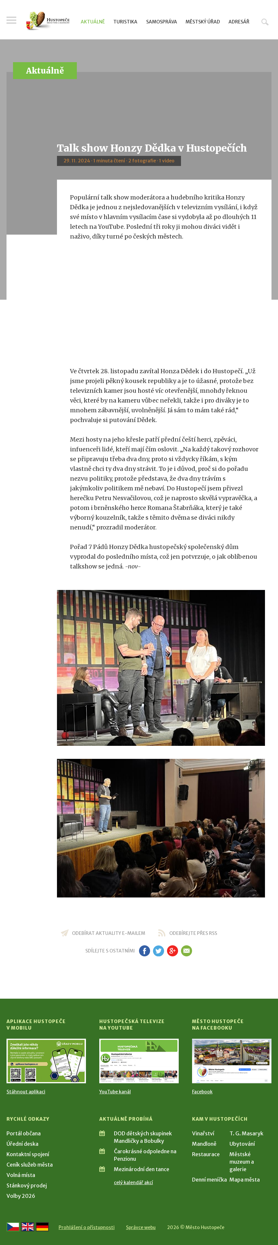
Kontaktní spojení (28, 1154)
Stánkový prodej (27, 1185)
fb (144, 951)
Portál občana (24, 1133)
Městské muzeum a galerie (241, 1161)
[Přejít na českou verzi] (13, 1226)
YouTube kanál (115, 1092)
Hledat (264, 21)
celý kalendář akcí (133, 1182)
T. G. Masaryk (246, 1133)
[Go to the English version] (27, 1226)
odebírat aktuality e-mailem (108, 933)
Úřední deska (22, 1144)
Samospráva (161, 22)
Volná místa (21, 1175)
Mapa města (244, 1179)
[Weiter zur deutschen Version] (42, 1226)
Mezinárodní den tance (141, 1169)
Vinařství (203, 1133)
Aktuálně (93, 22)
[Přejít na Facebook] (231, 1061)
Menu (11, 20)
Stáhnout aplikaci (26, 1092)
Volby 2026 (21, 1196)
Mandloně (204, 1144)
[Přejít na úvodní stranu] (48, 21)
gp (172, 951)
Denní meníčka (209, 1179)
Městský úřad (203, 22)
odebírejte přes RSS (193, 933)
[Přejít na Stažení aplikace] (46, 1061)
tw (158, 951)
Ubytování (242, 1144)
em (186, 951)
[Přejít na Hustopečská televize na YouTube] (139, 1061)
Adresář (239, 22)
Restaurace (206, 1154)
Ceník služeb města (30, 1164)
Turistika (125, 22)
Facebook (202, 1092)
